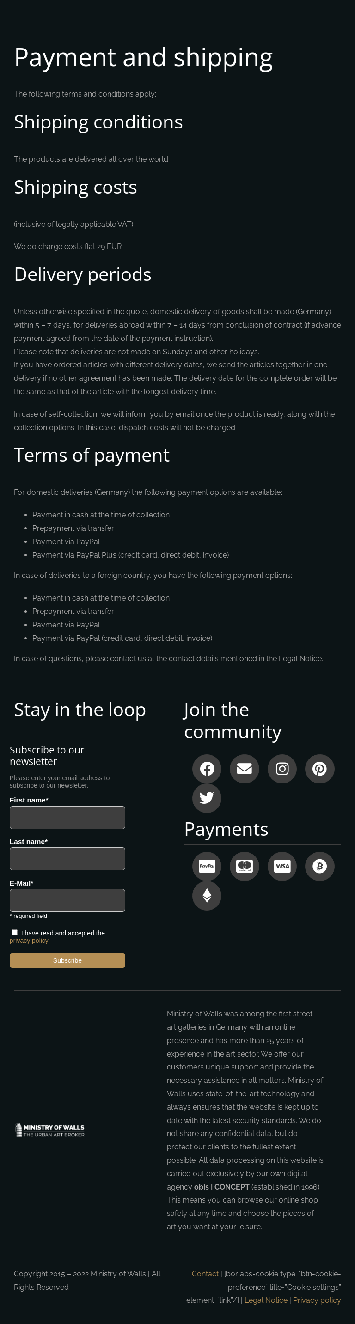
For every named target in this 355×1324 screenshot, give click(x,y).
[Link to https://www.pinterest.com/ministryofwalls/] (319, 768)
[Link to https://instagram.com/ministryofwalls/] (282, 768)
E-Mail (20, 883)
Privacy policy (317, 1300)
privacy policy (29, 940)
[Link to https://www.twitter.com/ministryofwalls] (206, 798)
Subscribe (67, 960)
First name (28, 800)
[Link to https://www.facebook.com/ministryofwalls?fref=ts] (206, 768)
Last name (27, 841)
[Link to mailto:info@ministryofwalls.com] (244, 768)
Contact (205, 1273)
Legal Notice (266, 1300)
